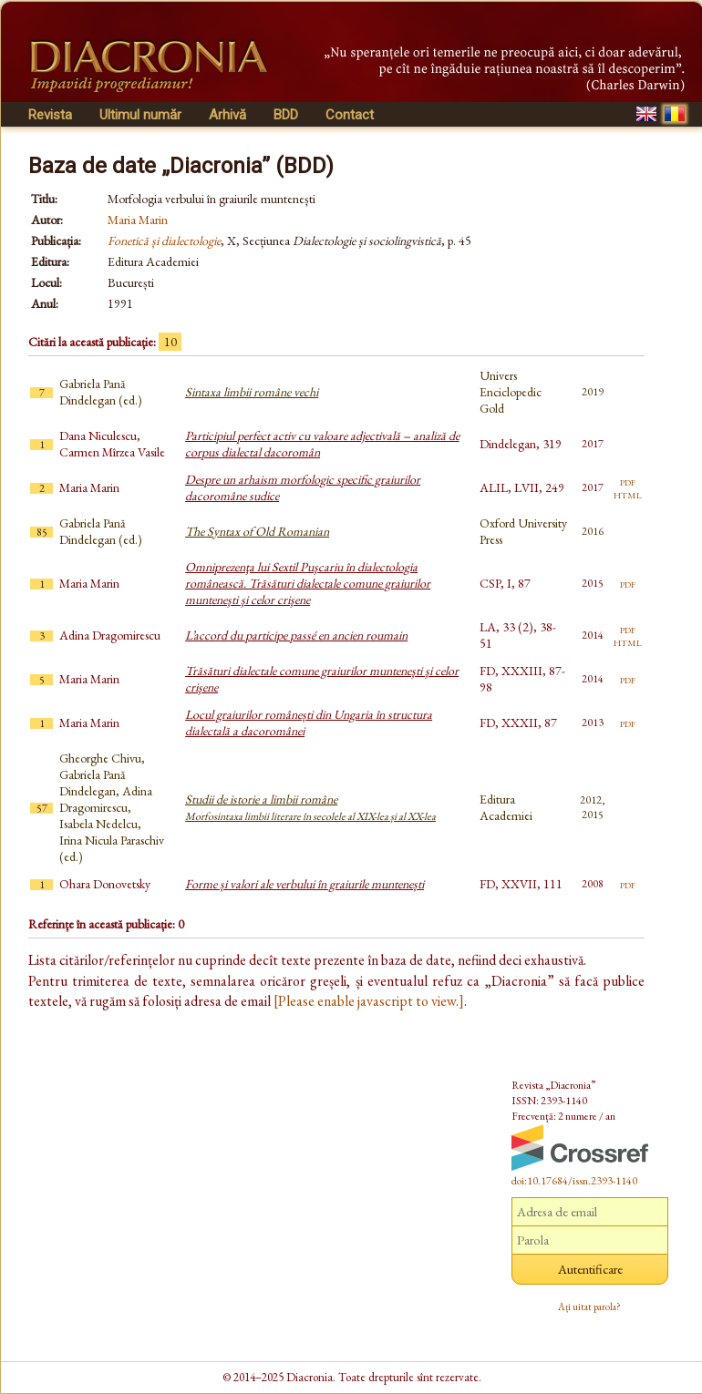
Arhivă (227, 115)
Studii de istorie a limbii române (310, 807)
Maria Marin (138, 219)
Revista (50, 115)
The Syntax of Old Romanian (257, 531)
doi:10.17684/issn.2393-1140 (574, 1180)
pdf (627, 481)
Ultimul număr (140, 115)
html (628, 494)
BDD (286, 115)
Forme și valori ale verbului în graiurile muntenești (304, 884)
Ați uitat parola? (589, 1306)
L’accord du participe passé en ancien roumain (296, 635)
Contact (349, 115)
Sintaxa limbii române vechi (251, 392)
